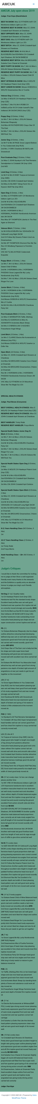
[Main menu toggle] (33, 4)
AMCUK (8, 4)
